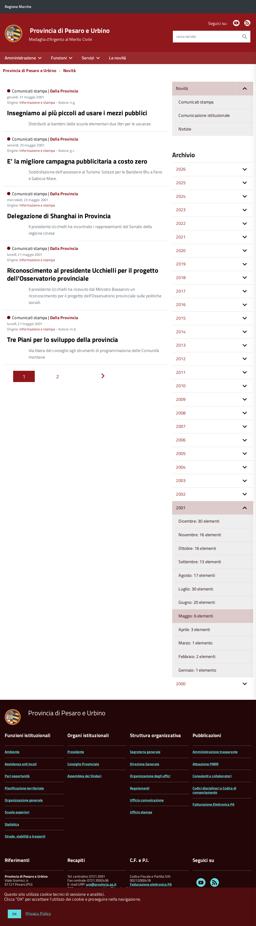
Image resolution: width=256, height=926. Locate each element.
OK (14, 914)
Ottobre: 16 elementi (197, 548)
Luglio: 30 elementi (195, 589)
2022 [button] (181, 223)
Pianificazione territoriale (24, 788)
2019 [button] (181, 264)
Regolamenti (139, 788)
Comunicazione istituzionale (204, 115)
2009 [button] (181, 399)
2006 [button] (181, 440)
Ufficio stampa (141, 812)
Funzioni (59, 58)
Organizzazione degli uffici (150, 776)
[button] (244, 88)
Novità (69, 70)
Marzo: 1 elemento (195, 643)
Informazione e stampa (37, 102)
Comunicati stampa (195, 102)
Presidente (75, 751)
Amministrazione (20, 58)
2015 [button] (181, 318)
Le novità (117, 58)
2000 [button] (181, 684)
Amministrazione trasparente (215, 751)
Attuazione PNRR (205, 764)
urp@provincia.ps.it (101, 884)
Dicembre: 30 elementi (198, 521)
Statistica (12, 824)
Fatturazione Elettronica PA (213, 804)
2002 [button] (181, 494)
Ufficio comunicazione (147, 800)
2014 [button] (181, 332)
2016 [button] (181, 304)
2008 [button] (181, 413)
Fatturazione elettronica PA (151, 884)
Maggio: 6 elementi (195, 616)
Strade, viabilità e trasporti (25, 836)
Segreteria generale (145, 751)
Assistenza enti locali (21, 764)
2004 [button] (181, 467)
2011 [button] (181, 372)
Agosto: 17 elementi (196, 575)
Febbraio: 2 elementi (196, 656)
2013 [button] (181, 345)
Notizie (184, 129)
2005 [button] (181, 453)
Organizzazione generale (24, 800)
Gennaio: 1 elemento (197, 670)
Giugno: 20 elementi (196, 602)
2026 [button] (181, 169)
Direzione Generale (144, 764)
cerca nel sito (186, 36)
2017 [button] (181, 291)
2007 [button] (181, 426)
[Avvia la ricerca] (244, 36)
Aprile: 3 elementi (194, 629)
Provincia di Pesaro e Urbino (70, 30)
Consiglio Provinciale (83, 764)
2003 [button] (181, 480)
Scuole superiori (17, 812)
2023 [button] (181, 210)
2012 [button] (181, 359)
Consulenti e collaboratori (212, 776)
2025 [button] (181, 183)
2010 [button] (181, 386)
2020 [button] (181, 250)
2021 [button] (181, 237)
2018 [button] (181, 277)
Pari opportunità (17, 776)
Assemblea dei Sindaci (84, 776)
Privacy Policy (38, 913)
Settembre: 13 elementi (199, 562)
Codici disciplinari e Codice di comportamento (214, 790)
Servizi (88, 58)
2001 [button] (181, 508)
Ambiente (12, 751)
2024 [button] (181, 196)
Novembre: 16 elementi (199, 535)
